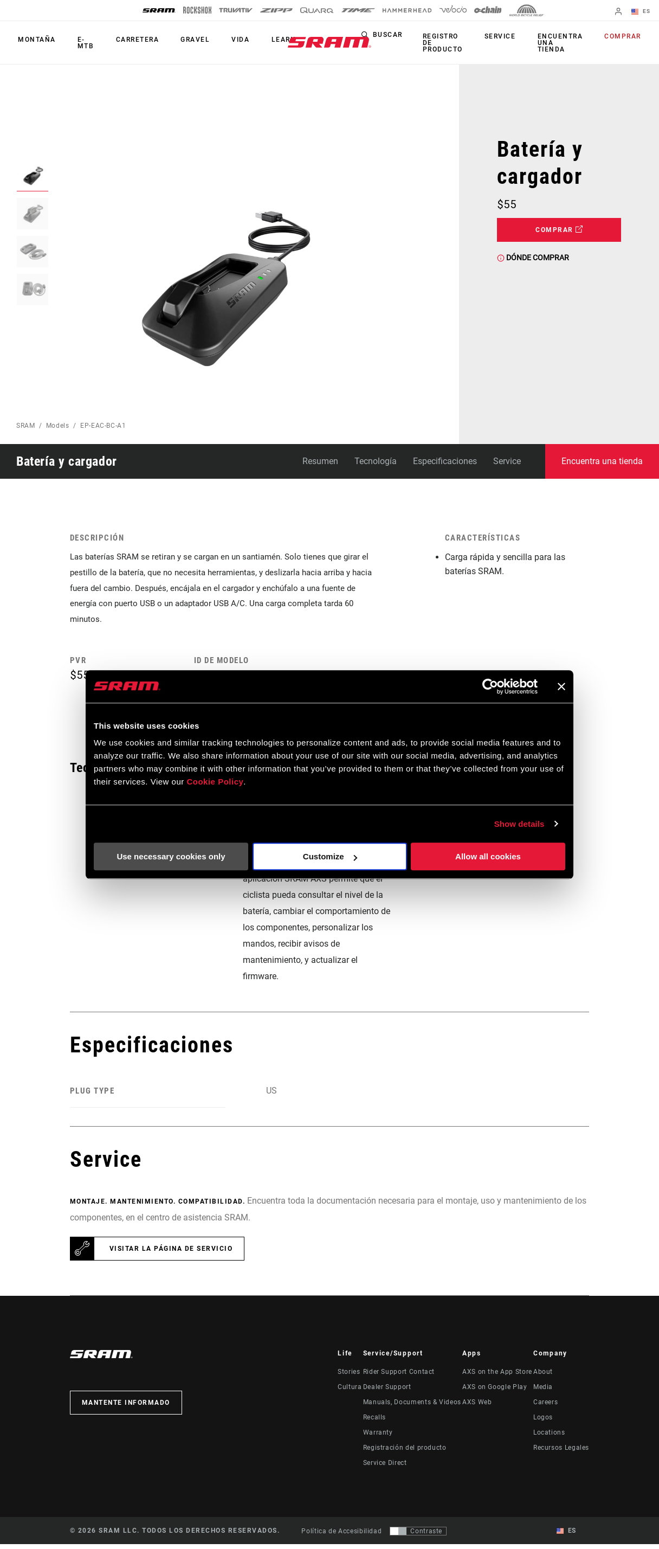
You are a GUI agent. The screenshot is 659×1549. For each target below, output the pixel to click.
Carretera (129, 40)
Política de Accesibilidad (341, 1535)
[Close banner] (561, 686)
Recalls (374, 1422)
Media (543, 1392)
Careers (545, 1407)
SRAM (25, 425)
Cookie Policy (214, 781)
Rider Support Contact (399, 1376)
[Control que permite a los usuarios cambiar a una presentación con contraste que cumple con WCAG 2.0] (418, 1535)
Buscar (401, 37)
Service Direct (385, 1467)
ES (642, 12)
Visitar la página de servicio (171, 1253)
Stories (349, 1376)
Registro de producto (455, 43)
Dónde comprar (533, 257)
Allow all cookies (488, 856)
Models (57, 425)
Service (509, 37)
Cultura (349, 1392)
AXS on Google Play (494, 1392)
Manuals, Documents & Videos (412, 1407)
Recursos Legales (561, 1452)
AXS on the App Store (497, 1376)
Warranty (378, 1437)
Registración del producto (405, 1452)
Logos (543, 1422)
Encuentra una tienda (565, 43)
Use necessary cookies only (171, 856)
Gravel (183, 40)
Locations (549, 1437)
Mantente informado (126, 1407)
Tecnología (375, 461)
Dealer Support (387, 1392)
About (543, 1376)
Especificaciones (445, 461)
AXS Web (477, 1407)
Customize (330, 856)
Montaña (35, 40)
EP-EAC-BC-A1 (103, 425)
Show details (519, 823)
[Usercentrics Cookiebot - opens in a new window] (490, 686)
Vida (226, 40)
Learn (265, 40)
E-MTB (81, 43)
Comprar (624, 37)
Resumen (320, 461)
